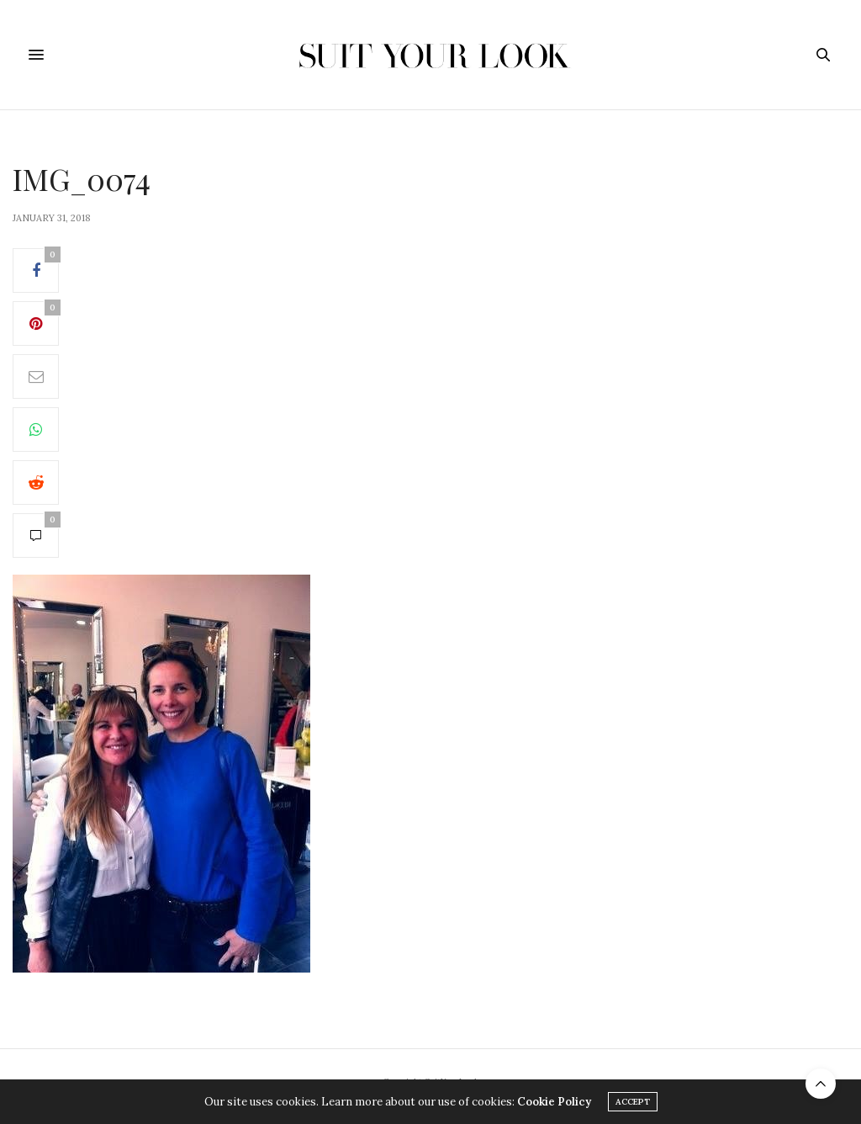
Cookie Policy (554, 1102)
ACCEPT (632, 1101)
